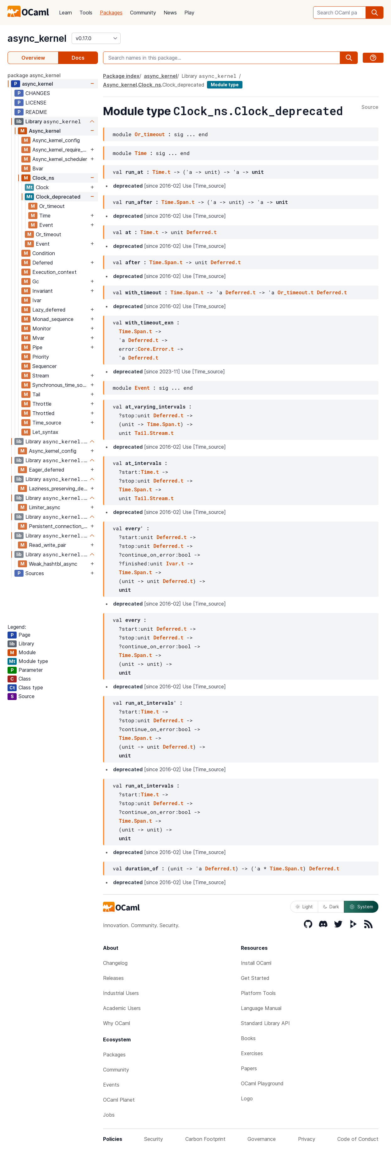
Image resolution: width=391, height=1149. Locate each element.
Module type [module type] (225, 84)
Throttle (42, 404)
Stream (40, 375)
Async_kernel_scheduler (59, 159)
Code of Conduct (357, 1139)
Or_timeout (52, 206)
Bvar (37, 168)
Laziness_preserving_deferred (59, 488)
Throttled (43, 413)
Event (46, 225)
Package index (121, 76)
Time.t (161, 171)
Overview (33, 58)
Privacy (306, 1139)
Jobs (109, 1115)
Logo (247, 1098)
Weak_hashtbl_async (53, 564)
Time (45, 215)
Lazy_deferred (49, 310)
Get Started (255, 978)
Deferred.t (202, 232)
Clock (42, 187)
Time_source (46, 423)
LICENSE (35, 102)
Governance (261, 1139)
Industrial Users (121, 993)
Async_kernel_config (56, 140)
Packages (111, 12)
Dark (331, 906)
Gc (35, 281)
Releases (113, 978)
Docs (78, 58)
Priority (40, 357)
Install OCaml (256, 963)
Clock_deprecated (58, 197)
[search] (374, 12)
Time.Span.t (178, 202)
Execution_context (54, 272)
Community (143, 12)
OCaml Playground (262, 1083)
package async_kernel (34, 75)
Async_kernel (45, 131)
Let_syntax (45, 432)
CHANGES (37, 93)
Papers (249, 1068)
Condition (43, 253)
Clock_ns (43, 178)
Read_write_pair (47, 545)
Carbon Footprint (205, 1139)
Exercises (252, 1053)
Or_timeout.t (296, 292)
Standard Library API (265, 1023)
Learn (65, 12)
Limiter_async (44, 507)
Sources (34, 573)
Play (189, 12)
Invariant (42, 291)
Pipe (37, 347)
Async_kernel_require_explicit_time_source (60, 150)
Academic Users (122, 1008)
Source (369, 107)
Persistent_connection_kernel (59, 526)
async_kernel (37, 38)
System (361, 907)
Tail (36, 394)
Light (304, 906)
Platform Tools (258, 993)
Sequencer (44, 366)
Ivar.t (175, 563)
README (36, 112)
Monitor (41, 328)
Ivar (36, 300)
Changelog (115, 963)
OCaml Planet (119, 1100)
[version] (96, 38)
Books (248, 1038)
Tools (85, 12)
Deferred (42, 262)
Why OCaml (116, 1023)
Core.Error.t (156, 348)
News (170, 12)
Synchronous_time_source (60, 385)
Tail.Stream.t (154, 433)
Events (111, 1085)
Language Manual (261, 1008)
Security (153, 1139)
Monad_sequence (52, 319)
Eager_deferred (46, 470)
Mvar (38, 338)
